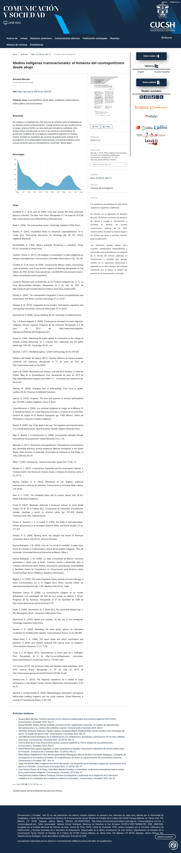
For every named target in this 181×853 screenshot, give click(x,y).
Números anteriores (41, 38)
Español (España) (162, 72)
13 (34, 784)
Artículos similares (23, 713)
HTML (107, 127)
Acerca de (12, 38)
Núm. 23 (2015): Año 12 (41, 54)
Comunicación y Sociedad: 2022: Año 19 (67, 734)
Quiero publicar (151, 82)
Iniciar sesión (152, 56)
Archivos (24, 54)
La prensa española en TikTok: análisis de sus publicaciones (86, 743)
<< (14, 784)
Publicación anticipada (95, 38)
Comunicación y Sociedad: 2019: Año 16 (64, 772)
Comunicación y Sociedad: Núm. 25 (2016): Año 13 (53, 752)
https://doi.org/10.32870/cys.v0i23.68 (34, 91)
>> (41, 784)
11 (29, 784)
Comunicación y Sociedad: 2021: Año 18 (36, 760)
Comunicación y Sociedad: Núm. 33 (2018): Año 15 (51, 740)
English (141, 72)
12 (31, 784)
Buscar (166, 37)
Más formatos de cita (101, 164)
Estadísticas (36, 44)
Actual (23, 38)
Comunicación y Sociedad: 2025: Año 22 (97, 778)
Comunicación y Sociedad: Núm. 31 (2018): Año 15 (59, 766)
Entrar (164, 2)
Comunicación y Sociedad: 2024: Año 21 (36, 722)
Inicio (15, 54)
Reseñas (114, 38)
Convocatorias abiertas (67, 38)
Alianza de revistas (17, 44)
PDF (96, 127)
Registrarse (175, 2)
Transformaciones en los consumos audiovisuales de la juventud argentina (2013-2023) (77, 719)
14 (37, 784)
